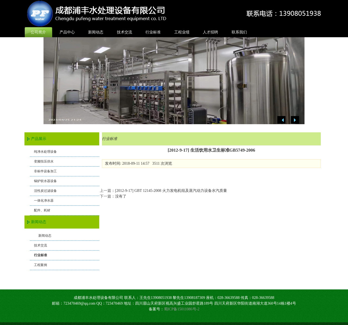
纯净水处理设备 (45, 152)
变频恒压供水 (44, 161)
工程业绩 (181, 32)
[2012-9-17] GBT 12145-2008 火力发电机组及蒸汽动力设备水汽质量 (171, 191)
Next (295, 120)
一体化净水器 (44, 200)
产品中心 (67, 32)
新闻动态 (95, 32)
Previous (281, 120)
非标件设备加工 (45, 171)
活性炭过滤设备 (45, 191)
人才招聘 (210, 32)
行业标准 (153, 32)
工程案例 (40, 265)
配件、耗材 (42, 210)
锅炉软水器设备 (45, 181)
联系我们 (239, 32)
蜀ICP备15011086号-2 (182, 309)
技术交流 (124, 32)
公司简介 (38, 32)
